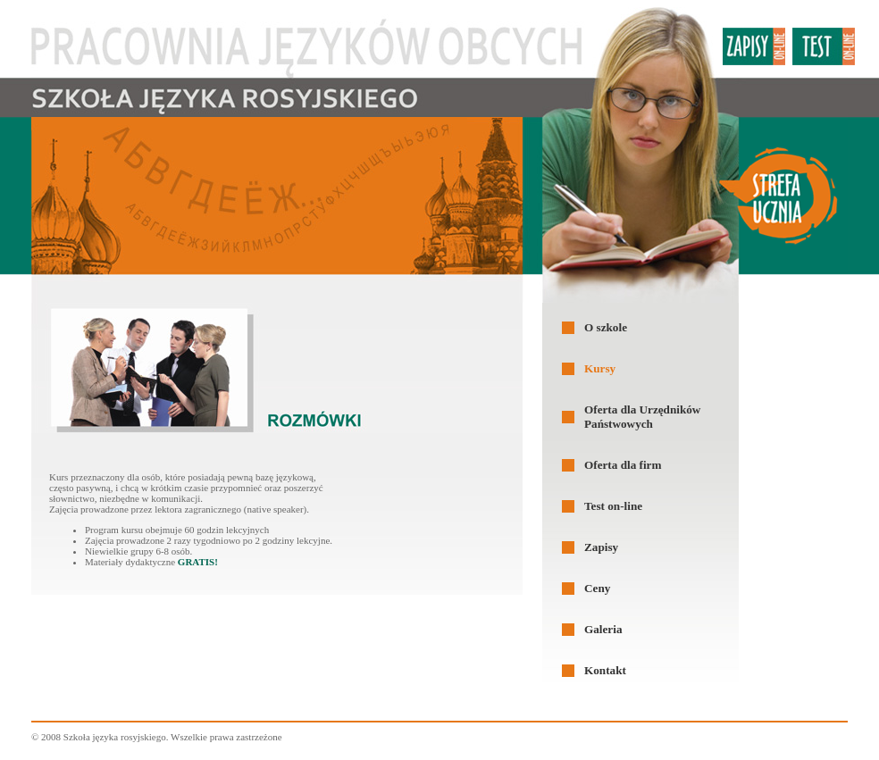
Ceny (597, 588)
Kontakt (605, 670)
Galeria (603, 629)
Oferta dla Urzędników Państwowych (642, 416)
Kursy (599, 368)
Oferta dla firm (622, 465)
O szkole (605, 327)
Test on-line (613, 506)
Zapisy (601, 547)
